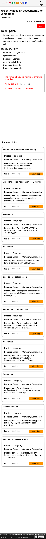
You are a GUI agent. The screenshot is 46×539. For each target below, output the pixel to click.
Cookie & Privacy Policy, (10, 537)
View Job (36, 174)
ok (36, 537)
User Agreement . (28, 537)
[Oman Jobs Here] (17, 4)
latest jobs (25, 84)
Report (41, 26)
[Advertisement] (23, 115)
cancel (41, 537)
